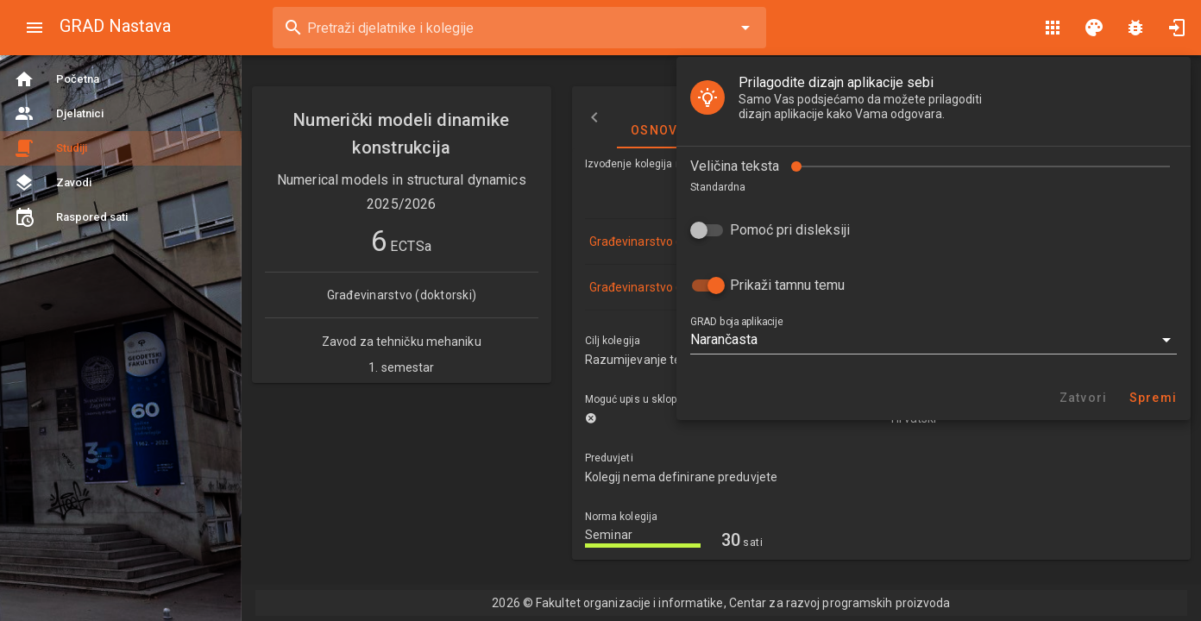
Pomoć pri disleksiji (124, 183)
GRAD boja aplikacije (70, 275)
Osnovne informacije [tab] (710, 117)
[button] (267, 293)
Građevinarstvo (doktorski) (662, 241)
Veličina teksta (68, 119)
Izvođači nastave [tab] (880, 117)
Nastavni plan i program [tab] (1062, 117)
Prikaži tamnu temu (121, 238)
